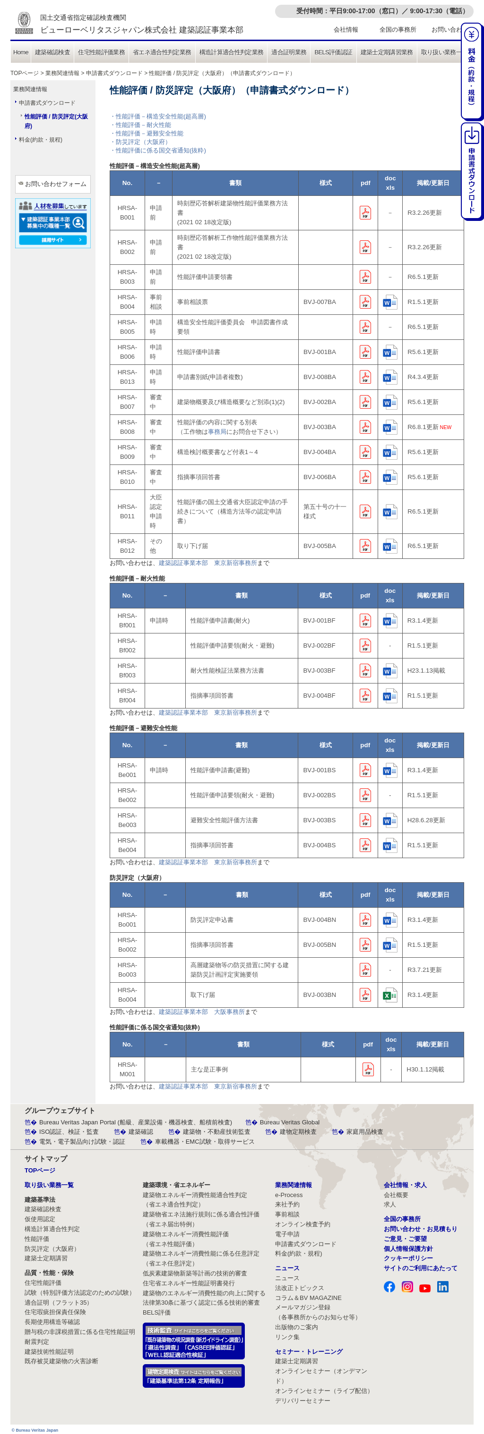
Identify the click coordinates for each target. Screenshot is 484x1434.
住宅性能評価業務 (101, 52)
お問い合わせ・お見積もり (421, 1228)
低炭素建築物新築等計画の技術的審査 (195, 1273)
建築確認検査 (52, 52)
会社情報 (346, 29)
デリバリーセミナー (302, 1400)
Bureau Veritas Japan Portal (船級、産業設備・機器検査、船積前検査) (135, 1122)
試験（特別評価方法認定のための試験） (80, 1292)
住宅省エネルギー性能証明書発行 (189, 1283)
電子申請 (287, 1234)
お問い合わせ (450, 29)
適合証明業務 (288, 52)
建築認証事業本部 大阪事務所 (202, 1011)
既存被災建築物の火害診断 (61, 1361)
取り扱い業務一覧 (444, 52)
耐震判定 (37, 1341)
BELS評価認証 (333, 52)
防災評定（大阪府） (52, 1248)
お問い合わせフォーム (55, 183)
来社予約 (287, 1204)
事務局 (217, 431)
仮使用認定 (40, 1219)
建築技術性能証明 (49, 1351)
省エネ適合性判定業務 (162, 52)
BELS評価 (157, 1312)
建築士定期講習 (46, 1258)
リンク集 (287, 1337)
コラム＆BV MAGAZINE (308, 1297)
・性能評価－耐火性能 (140, 124)
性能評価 (37, 1238)
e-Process (289, 1194)
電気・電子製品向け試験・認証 (82, 1141)
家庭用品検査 (364, 1131)
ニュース (287, 1278)
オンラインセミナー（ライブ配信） (324, 1390)
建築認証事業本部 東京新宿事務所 (208, 562)
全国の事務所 (398, 29)
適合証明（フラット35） (59, 1302)
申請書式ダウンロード (114, 73)
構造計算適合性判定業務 (231, 52)
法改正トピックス (299, 1287)
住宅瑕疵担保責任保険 (55, 1312)
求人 (390, 1204)
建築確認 (141, 1131)
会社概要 (396, 1194)
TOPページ (24, 73)
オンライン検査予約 (302, 1224)
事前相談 (287, 1214)
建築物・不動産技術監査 (217, 1131)
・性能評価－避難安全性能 (146, 133)
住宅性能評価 (43, 1282)
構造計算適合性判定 (52, 1228)
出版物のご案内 (296, 1327)
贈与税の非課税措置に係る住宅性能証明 (80, 1331)
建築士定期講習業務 (387, 52)
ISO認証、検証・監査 (69, 1131)
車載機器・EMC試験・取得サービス (205, 1141)
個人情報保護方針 (408, 1248)
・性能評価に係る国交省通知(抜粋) (158, 150)
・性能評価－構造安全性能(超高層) (158, 116)
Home (20, 52)
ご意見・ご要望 (405, 1238)
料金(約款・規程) (40, 139)
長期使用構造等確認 (52, 1321)
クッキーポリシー (408, 1258)
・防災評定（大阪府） (140, 141)
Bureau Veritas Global (290, 1122)
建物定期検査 (298, 1131)
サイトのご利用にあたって (421, 1268)
